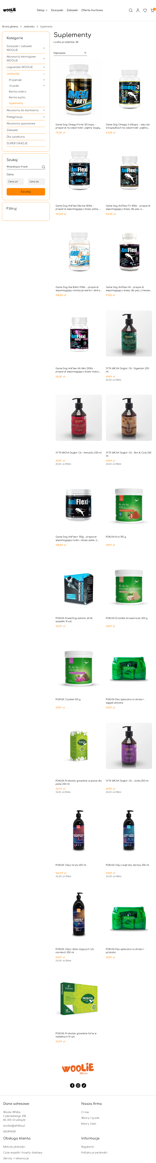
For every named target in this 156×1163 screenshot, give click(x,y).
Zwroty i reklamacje (16, 1158)
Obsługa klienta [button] (17, 1138)
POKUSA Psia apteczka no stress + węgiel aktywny (125, 701)
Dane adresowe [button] (16, 1104)
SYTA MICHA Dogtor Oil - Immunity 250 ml (79, 452)
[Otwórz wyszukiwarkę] (131, 10)
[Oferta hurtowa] (92, 10)
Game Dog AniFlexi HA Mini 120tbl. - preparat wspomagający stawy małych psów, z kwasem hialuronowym (78, 370)
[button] (42, 10)
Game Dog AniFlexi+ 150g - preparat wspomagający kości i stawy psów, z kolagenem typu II (76, 538)
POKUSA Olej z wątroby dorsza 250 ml (127, 864)
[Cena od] (15, 181)
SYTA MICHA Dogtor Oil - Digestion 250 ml (127, 370)
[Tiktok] (84, 1085)
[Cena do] (36, 181)
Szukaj (26, 191)
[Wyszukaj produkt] (26, 167)
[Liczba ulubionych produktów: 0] (145, 10)
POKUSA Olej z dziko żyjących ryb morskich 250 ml (75, 951)
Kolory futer (89, 1123)
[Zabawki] (72, 10)
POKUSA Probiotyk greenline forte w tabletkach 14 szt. (76, 1035)
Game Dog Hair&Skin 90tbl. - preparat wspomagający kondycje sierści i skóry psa (78, 289)
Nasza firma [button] (91, 1104)
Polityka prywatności (94, 1152)
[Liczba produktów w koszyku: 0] (152, 10)
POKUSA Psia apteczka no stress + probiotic (125, 951)
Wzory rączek (90, 1117)
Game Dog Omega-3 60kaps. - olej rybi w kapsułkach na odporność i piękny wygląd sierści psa (128, 126)
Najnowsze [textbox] (59, 52)
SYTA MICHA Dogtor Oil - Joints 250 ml (127, 780)
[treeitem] (26, 48)
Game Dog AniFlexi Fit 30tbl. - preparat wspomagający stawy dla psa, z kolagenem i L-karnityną (128, 207)
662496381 (9, 1131)
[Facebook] (72, 1085)
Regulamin (87, 1146)
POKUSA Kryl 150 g (116, 536)
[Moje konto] (138, 10)
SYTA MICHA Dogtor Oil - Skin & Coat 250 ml (128, 454)
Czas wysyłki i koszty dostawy (23, 1152)
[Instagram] (78, 1085)
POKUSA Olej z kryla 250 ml (71, 864)
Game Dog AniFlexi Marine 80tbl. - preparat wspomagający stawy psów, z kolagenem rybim (78, 207)
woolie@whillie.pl (14, 1125)
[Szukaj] (43, 167)
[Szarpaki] (57, 10)
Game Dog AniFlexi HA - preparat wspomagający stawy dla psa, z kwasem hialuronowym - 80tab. (129, 289)
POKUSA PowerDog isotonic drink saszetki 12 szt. (74, 620)
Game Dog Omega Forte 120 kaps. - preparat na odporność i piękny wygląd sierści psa (78, 126)
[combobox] (70, 53)
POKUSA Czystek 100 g (68, 699)
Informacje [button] (90, 1138)
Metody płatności (14, 1146)
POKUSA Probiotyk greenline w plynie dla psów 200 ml (79, 782)
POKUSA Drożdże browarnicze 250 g (127, 618)
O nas (85, 1112)
